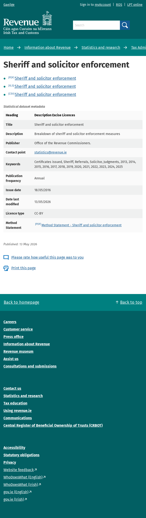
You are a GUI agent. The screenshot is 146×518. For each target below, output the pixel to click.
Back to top (131, 302)
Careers (9, 322)
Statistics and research (101, 47)
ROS (119, 5)
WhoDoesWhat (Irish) (20, 484)
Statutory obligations (21, 455)
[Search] (96, 25)
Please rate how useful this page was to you (47, 257)
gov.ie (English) (15, 492)
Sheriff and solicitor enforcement (45, 78)
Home (9, 47)
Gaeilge (9, 5)
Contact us (12, 388)
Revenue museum (18, 351)
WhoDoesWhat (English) (23, 477)
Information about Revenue (47, 47)
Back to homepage (21, 302)
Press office (13, 336)
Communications (17, 418)
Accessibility (14, 447)
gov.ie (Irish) (13, 499)
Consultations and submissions (30, 366)
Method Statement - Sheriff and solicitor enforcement (82, 225)
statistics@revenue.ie (50, 152)
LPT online (135, 5)
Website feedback (18, 470)
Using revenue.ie (17, 410)
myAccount (103, 5)
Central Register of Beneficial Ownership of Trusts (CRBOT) (53, 425)
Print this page (23, 268)
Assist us (10, 359)
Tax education (15, 403)
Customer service (18, 329)
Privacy (9, 462)
